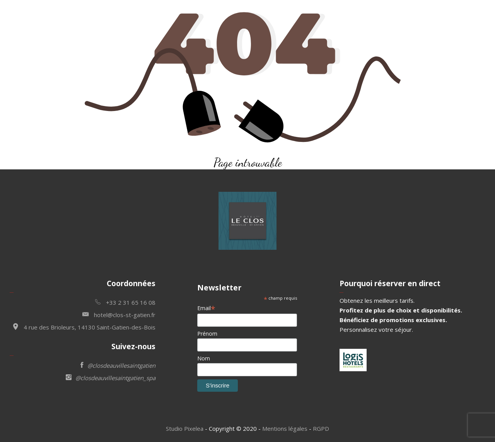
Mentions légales (284, 428)
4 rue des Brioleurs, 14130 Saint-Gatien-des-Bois (84, 326)
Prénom (207, 333)
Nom (203, 358)
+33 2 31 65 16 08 (125, 302)
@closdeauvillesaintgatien (117, 365)
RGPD (321, 428)
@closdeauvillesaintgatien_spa (110, 377)
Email (206, 308)
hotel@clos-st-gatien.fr (118, 314)
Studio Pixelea (184, 428)
